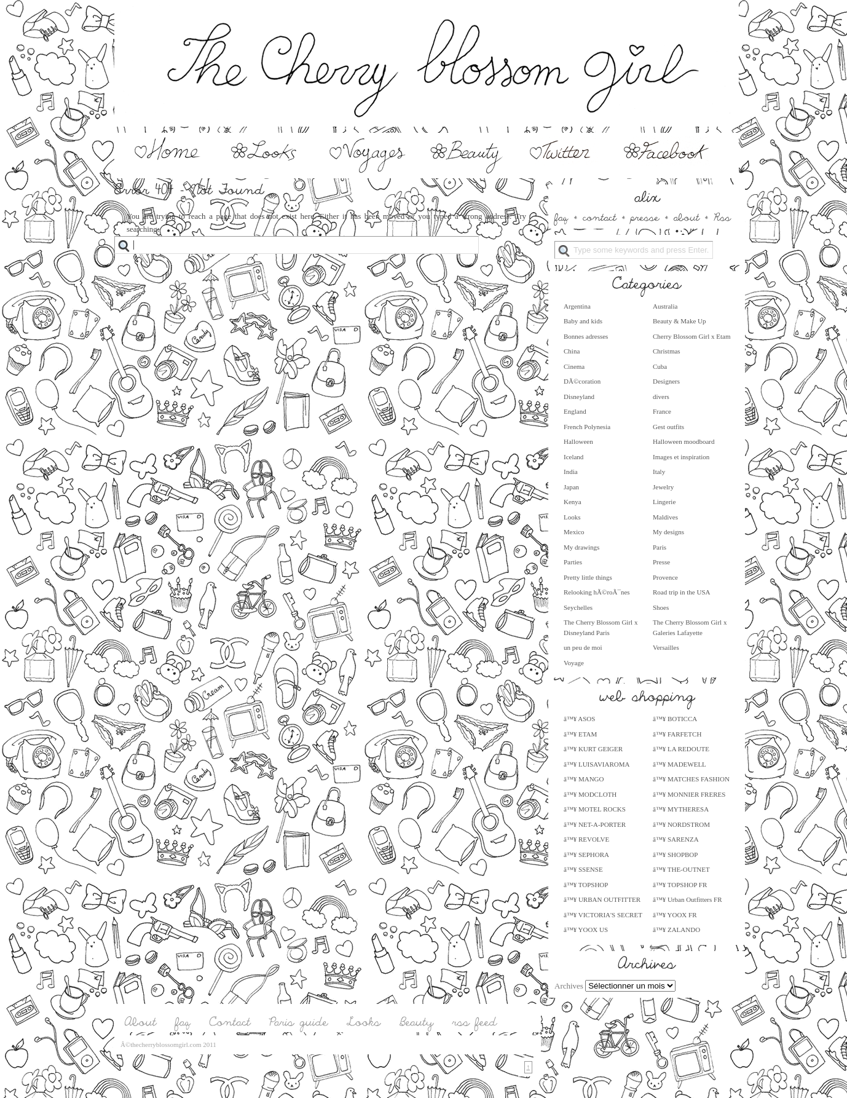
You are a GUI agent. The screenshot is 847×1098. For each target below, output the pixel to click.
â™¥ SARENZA (676, 839)
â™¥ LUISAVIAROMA (596, 764)
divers (661, 396)
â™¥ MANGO (584, 779)
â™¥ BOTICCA (675, 718)
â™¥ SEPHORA (586, 854)
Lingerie (664, 501)
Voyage (574, 662)
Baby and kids (583, 321)
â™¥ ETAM (580, 734)
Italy (659, 471)
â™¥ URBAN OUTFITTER (602, 899)
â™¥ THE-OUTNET (681, 869)
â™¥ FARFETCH (677, 734)
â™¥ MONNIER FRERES (689, 794)
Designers (666, 381)
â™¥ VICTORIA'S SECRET (603, 914)
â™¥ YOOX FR (674, 914)
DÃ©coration (582, 381)
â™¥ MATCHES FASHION (691, 779)
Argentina (577, 306)
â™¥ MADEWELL (679, 764)
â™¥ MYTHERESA (681, 809)
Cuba (660, 366)
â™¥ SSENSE (583, 869)
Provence (665, 577)
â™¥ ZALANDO (676, 929)
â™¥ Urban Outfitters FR (687, 899)
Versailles (666, 647)
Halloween (578, 441)
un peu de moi (583, 647)
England (575, 411)
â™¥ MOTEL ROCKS (595, 809)
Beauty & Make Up (679, 321)
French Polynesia (587, 426)
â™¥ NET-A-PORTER (595, 824)
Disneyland (579, 396)
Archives (568, 985)
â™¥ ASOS (579, 718)
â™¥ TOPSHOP (586, 884)
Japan (571, 487)
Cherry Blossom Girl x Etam (692, 336)
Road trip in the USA (682, 592)
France (662, 411)
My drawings (581, 547)
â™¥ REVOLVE (586, 839)
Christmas (666, 351)
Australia (665, 306)
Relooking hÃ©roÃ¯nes (597, 592)
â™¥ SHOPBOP (675, 854)
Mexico (574, 531)
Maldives (665, 517)
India (571, 471)
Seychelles (578, 607)
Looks (572, 517)
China (572, 351)
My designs (668, 531)
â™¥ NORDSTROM (681, 824)
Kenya (572, 501)
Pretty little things (588, 577)
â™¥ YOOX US (586, 929)
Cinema (574, 366)
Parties (573, 562)
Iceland (573, 456)
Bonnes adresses (586, 336)
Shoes (661, 607)
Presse (661, 562)
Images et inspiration (681, 456)
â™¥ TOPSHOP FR (680, 884)
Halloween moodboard (684, 441)
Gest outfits (668, 426)
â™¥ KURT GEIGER (593, 748)
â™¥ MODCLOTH (590, 794)
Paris (659, 547)
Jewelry (663, 487)
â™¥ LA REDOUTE (681, 748)
